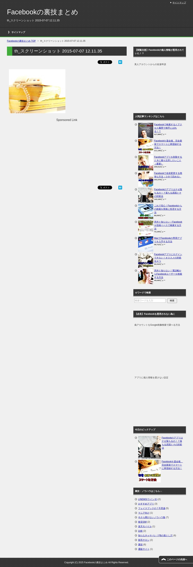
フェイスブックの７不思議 (151, 508)
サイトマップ (18, 32)
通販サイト (143, 549)
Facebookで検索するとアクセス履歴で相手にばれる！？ (168, 128)
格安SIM (142, 522)
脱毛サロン (143, 540)
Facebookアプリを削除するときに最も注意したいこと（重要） (168, 160)
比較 (140, 531)
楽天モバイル (145, 526)
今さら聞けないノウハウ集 (151, 517)
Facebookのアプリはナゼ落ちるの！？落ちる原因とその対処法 (168, 193)
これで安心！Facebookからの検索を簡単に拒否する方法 (168, 209)
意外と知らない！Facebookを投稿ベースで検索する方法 (168, 225)
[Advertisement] (66, 148)
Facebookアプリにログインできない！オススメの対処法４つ (168, 257)
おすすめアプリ (146, 503)
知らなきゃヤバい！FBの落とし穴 (155, 535)
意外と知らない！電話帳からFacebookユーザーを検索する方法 (168, 274)
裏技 (140, 544)
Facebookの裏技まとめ (42, 12)
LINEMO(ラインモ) (147, 499)
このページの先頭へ (177, 559)
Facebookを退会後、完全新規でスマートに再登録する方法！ (168, 144)
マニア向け (143, 513)
